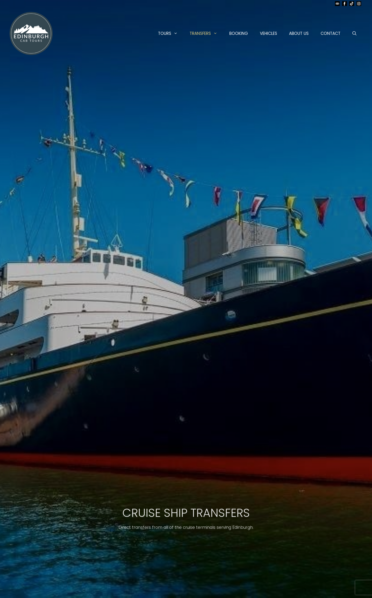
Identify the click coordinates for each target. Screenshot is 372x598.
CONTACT (330, 33)
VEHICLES (268, 33)
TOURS (171, 33)
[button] (354, 33)
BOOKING (238, 33)
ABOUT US (299, 33)
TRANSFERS (206, 33)
